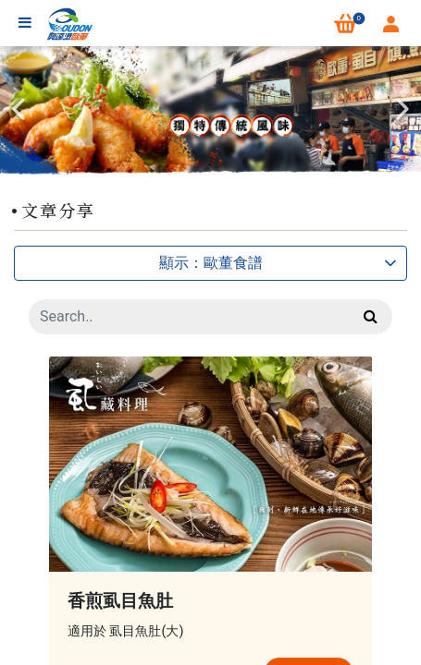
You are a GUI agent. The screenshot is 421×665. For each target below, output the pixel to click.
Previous (18, 109)
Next (402, 109)
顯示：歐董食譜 (278, 263)
